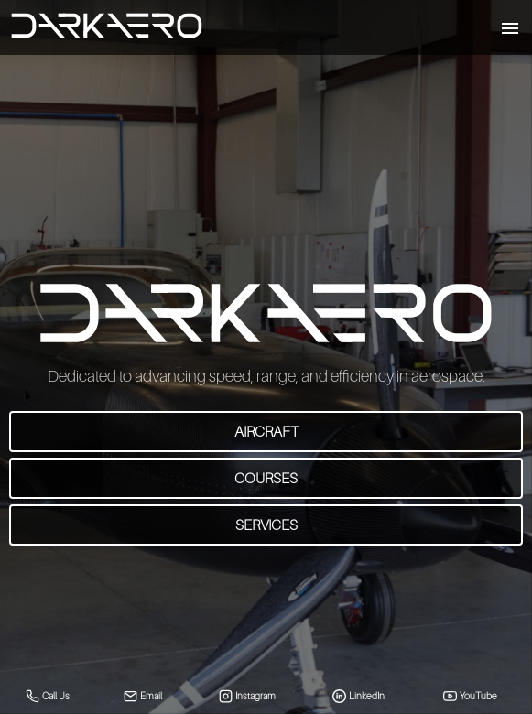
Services (266, 524)
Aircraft (266, 431)
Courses (266, 478)
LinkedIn (359, 695)
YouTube (470, 695)
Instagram (248, 695)
